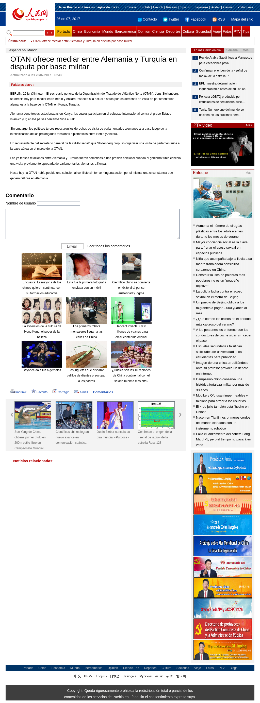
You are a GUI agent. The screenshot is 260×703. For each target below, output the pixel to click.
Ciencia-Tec (131, 668)
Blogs (233, 668)
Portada (63, 31)
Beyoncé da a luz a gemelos (42, 370)
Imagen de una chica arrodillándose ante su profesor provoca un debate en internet (222, 368)
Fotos (227, 31)
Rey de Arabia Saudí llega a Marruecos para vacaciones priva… (225, 60)
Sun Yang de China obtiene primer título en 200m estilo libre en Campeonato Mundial (30, 440)
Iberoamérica (125, 31)
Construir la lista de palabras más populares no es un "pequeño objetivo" (220, 280)
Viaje (217, 31)
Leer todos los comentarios (108, 246)
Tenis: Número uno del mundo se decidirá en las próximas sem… (221, 112)
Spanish (185, 7)
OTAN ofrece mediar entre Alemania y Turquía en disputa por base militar (82, 41)
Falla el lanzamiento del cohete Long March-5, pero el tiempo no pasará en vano (223, 439)
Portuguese (245, 7)
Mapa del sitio (242, 19)
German (228, 7)
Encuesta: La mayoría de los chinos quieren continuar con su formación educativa (41, 288)
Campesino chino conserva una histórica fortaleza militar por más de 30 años (222, 384)
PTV (237, 31)
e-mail (81, 392)
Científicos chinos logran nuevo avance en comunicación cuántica (72, 437)
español (15, 50)
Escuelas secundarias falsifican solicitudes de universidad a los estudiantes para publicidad (219, 351)
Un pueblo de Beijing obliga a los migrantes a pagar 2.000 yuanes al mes (221, 307)
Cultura (188, 31)
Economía (92, 31)
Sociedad (203, 31)
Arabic (215, 7)
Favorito (39, 392)
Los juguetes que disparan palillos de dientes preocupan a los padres (86, 375)
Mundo (107, 31)
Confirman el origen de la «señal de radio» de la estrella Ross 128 (155, 437)
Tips (246, 31)
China (77, 31)
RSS (219, 19)
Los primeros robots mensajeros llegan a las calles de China (87, 331)
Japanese (201, 7)
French (157, 7)
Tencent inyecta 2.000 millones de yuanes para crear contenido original (131, 331)
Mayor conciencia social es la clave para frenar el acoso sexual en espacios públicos (222, 247)
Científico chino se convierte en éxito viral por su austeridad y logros (131, 288)
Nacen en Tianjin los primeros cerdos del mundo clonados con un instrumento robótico (223, 423)
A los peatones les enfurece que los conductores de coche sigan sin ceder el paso (223, 335)
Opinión (144, 31)
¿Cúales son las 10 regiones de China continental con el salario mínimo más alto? (131, 375)
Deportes (173, 31)
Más (249, 125)
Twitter (171, 19)
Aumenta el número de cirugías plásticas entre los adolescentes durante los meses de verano (219, 231)
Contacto (147, 19)
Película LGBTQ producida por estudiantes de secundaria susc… (222, 99)
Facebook (195, 19)
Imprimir (18, 392)
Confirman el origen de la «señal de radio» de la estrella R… (223, 73)
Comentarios (103, 392)
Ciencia (158, 31)
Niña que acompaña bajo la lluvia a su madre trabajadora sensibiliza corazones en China (224, 264)
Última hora (16, 41)
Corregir (61, 392)
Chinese (131, 7)
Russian (171, 7)
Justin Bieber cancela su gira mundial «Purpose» (113, 434)
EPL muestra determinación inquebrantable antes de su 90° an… (224, 86)
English (145, 7)
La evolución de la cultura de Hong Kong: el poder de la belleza (42, 331)
